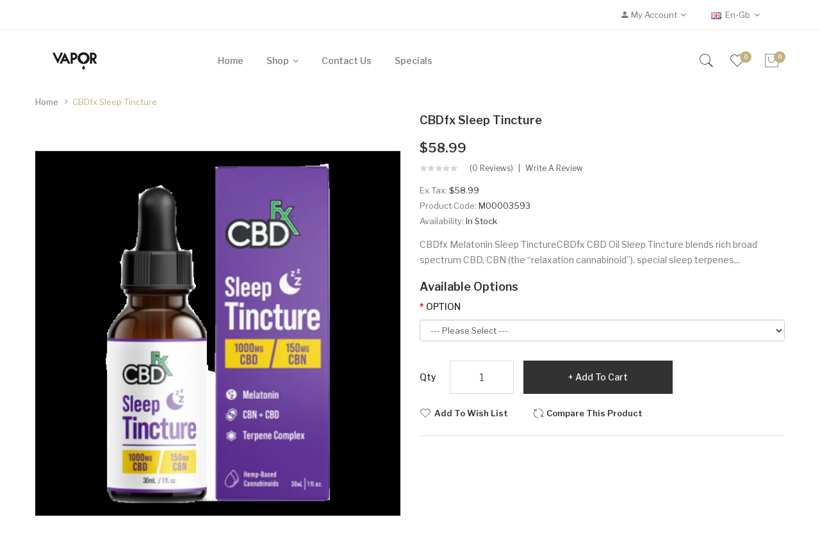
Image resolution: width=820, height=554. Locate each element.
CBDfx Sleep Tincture (114, 102)
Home (46, 102)
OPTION (443, 306)
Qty (428, 376)
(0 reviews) (491, 168)
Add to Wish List (471, 413)
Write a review (554, 168)
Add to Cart (601, 376)
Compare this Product (594, 413)
